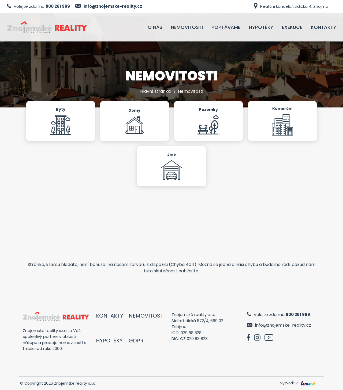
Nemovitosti (147, 315)
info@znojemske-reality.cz (113, 6)
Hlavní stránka (155, 91)
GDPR (136, 340)
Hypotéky (109, 340)
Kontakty (109, 315)
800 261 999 (58, 6)
